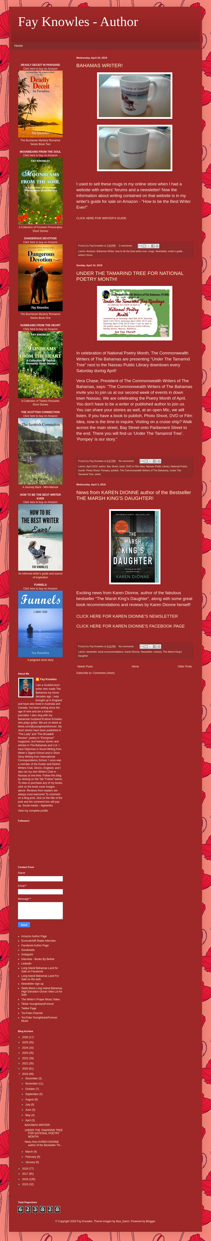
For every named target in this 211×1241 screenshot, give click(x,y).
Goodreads (28, 950)
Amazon (90, 251)
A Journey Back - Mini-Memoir (40, 487)
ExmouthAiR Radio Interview (38, 940)
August (30, 1099)
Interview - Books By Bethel (37, 959)
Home (18, 45)
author (102, 466)
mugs (151, 251)
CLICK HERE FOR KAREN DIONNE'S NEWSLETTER (127, 616)
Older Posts (185, 666)
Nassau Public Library (157, 466)
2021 (25, 1063)
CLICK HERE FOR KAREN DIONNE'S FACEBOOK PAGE (130, 626)
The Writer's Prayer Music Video (40, 999)
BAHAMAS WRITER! (99, 65)
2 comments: (126, 245)
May (28, 1115)
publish (115, 470)
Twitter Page (28, 1008)
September (32, 1094)
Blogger (150, 1221)
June (28, 1109)
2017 (25, 1173)
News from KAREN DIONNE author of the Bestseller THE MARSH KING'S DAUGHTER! (133, 495)
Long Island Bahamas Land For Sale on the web (40, 977)
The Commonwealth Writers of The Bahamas (144, 470)
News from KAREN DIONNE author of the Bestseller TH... (43, 1143)
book (122, 466)
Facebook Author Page (35, 945)
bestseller (92, 651)
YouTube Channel (32, 1013)
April (28, 1120)
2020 (25, 1068)
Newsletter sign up (32, 983)
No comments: (127, 461)
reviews (158, 651)
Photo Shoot (92, 470)
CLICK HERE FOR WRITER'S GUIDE (101, 218)
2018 (25, 1168)
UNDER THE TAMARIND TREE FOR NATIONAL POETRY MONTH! (44, 1133)
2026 (25, 1037)
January (30, 1162)
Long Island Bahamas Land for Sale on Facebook (39, 970)
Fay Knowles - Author (78, 21)
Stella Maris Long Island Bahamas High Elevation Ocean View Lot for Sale (41, 991)
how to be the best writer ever (131, 251)
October (30, 1089)
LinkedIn (26, 963)
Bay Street (112, 466)
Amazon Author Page (34, 936)
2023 (25, 1053)
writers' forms (85, 255)
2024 (25, 1047)
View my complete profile (33, 810)
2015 (25, 1184)
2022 (25, 1058)
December (32, 1078)
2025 (25, 1042)
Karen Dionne (132, 651)
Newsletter (161, 251)
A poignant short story (40, 660)
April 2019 (91, 466)
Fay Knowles (48, 679)
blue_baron (123, 1221)
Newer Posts (85, 666)
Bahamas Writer (105, 251)
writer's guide (175, 251)
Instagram (27, 954)
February (31, 1156)
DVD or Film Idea (135, 466)
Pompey (105, 470)
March (29, 1151)
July (28, 1104)
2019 (25, 1074)
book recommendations (110, 651)
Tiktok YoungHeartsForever (37, 1003)
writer (98, 474)
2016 (25, 1179)
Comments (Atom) (103, 673)
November (32, 1083)
